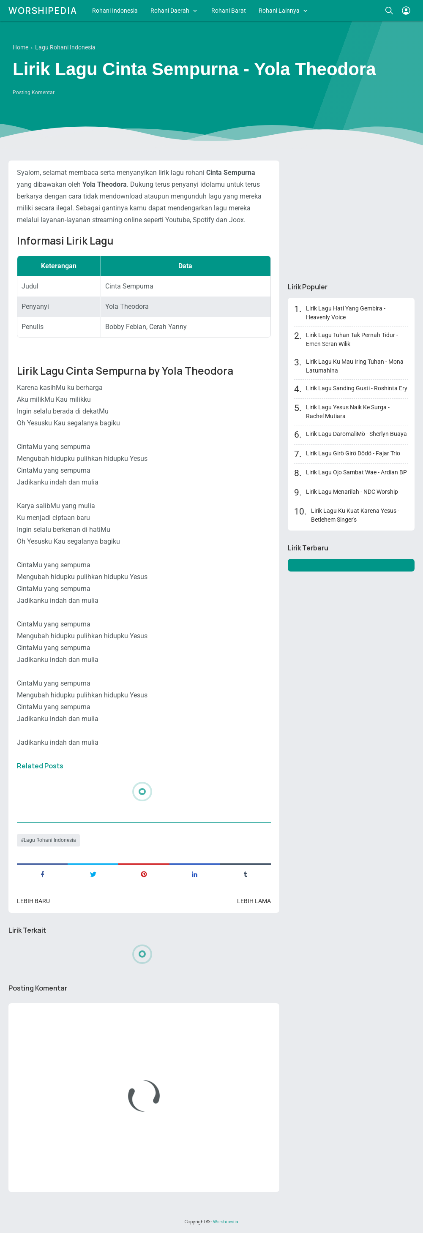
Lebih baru (33, 901)
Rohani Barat (228, 10)
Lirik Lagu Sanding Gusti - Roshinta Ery (356, 388)
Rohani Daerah (169, 10)
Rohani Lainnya (279, 10)
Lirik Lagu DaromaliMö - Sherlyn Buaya (356, 433)
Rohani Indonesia (115, 10)
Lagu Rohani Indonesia (50, 840)
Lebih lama (254, 901)
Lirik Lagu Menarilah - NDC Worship (352, 491)
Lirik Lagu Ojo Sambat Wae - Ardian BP (356, 472)
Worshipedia (42, 10)
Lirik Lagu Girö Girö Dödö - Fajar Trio (353, 453)
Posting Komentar (34, 92)
